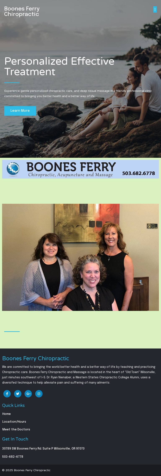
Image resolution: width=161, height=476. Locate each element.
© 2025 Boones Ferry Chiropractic (26, 470)
